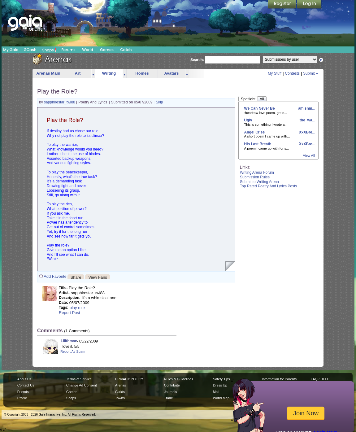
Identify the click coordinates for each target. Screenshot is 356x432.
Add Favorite (55, 276)
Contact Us (25, 385)
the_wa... (306, 120)
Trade (168, 398)
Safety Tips (221, 379)
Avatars (171, 73)
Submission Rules (255, 177)
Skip (159, 102)
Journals (170, 392)
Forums (68, 49)
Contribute (172, 385)
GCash (30, 49)
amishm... (306, 108)
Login (309, 4)
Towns (120, 398)
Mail (216, 392)
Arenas (120, 385)
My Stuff (274, 73)
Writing (109, 73)
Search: (197, 60)
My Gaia (10, 49)
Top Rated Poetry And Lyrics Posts (268, 186)
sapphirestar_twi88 (60, 102)
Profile (22, 398)
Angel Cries (254, 132)
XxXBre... (306, 132)
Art (78, 73)
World (87, 49)
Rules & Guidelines (178, 379)
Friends (23, 392)
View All (309, 155)
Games (107, 49)
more (93, 73)
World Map (221, 398)
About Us (24, 379)
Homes (142, 73)
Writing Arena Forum (257, 172)
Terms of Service (79, 379)
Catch (126, 49)
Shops (49, 50)
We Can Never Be (259, 108)
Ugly (248, 120)
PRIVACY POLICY (129, 379)
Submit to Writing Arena (259, 182)
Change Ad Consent (81, 385)
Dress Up (220, 385)
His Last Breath (257, 144)
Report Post (69, 312)
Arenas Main (48, 73)
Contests (292, 73)
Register (282, 4)
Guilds (120, 392)
